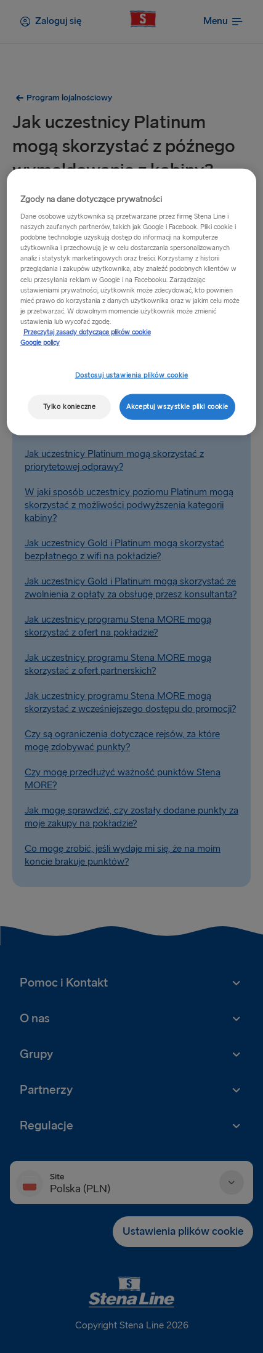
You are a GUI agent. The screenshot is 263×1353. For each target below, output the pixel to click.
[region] (132, 301)
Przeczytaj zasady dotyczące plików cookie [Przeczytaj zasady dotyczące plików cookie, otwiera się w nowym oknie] (87, 332)
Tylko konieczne (69, 407)
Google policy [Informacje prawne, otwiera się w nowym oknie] (40, 343)
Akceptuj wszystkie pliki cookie (177, 407)
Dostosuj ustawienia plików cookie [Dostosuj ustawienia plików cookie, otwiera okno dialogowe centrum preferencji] (131, 375)
